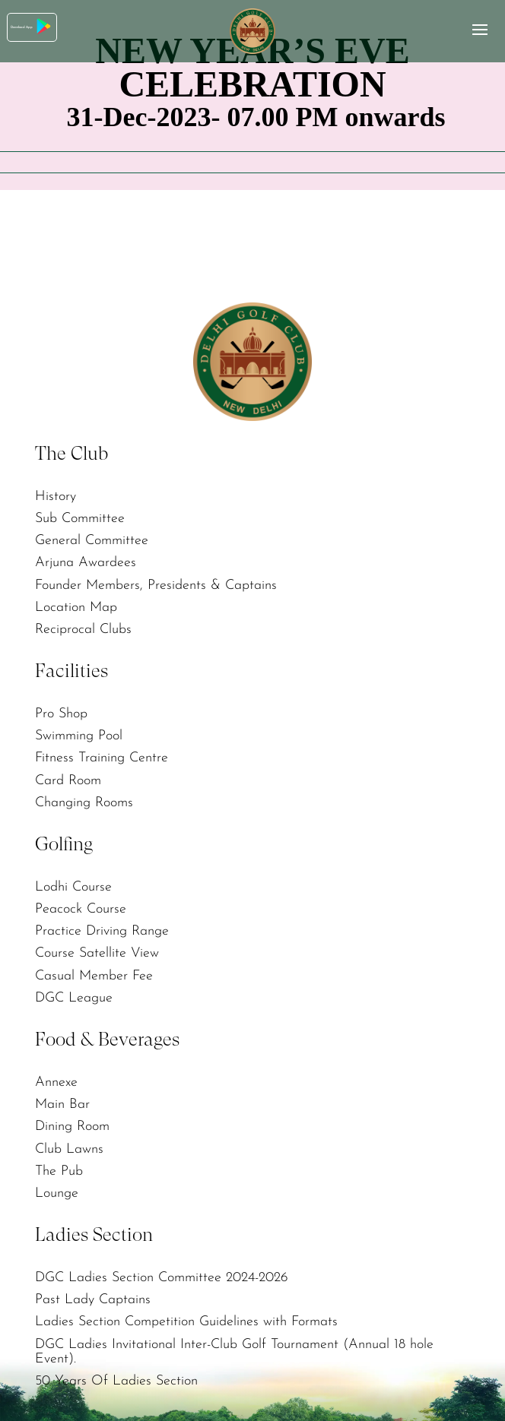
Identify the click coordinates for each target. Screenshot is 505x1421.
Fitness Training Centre (101, 755)
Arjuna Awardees (85, 562)
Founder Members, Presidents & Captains (156, 583)
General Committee (91, 540)
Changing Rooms (84, 800)
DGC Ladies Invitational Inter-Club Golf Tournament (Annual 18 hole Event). (234, 1345)
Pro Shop (61, 711)
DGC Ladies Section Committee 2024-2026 (161, 1271)
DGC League (74, 993)
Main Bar (62, 1100)
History (55, 496)
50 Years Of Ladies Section (116, 1374)
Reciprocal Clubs (83, 627)
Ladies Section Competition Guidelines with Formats (186, 1316)
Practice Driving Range (102, 927)
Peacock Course (80, 905)
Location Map (76, 605)
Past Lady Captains (93, 1293)
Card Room (68, 778)
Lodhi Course (73, 884)
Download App (61, 29)
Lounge (56, 1187)
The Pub (59, 1165)
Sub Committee (80, 518)
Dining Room (72, 1122)
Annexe (56, 1078)
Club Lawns (69, 1144)
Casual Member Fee (94, 971)
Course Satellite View (97, 949)
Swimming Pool (78, 733)
